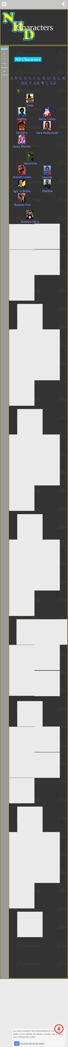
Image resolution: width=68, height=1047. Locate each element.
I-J (49, 78)
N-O (24, 83)
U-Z (53, 83)
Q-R (36, 83)
